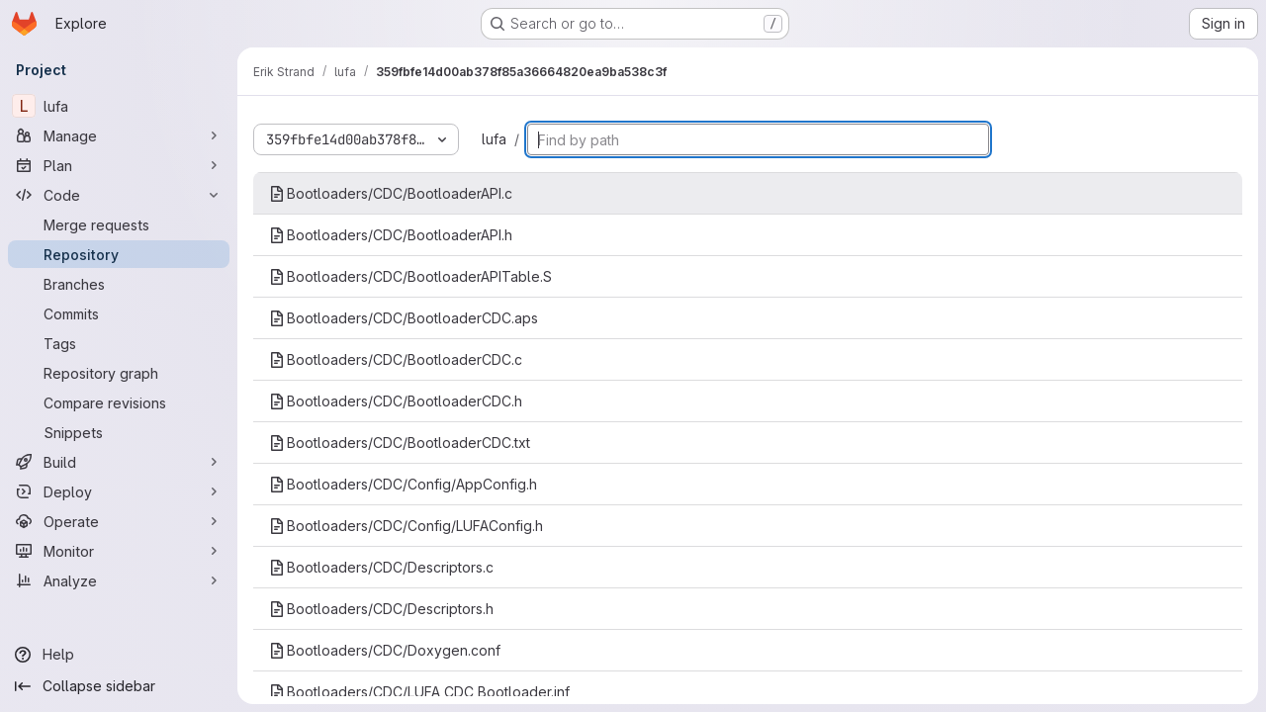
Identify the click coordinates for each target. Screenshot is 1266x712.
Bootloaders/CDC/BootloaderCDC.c (395, 359)
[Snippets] (118, 432)
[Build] (118, 462)
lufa (494, 139)
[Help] (118, 654)
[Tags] (118, 343)
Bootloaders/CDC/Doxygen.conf (384, 650)
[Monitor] (118, 551)
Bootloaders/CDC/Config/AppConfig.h (403, 484)
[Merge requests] (118, 224)
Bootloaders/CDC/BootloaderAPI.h (390, 234)
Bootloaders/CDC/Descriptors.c (381, 567)
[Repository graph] (118, 373)
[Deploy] (118, 491)
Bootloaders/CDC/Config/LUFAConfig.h (406, 525)
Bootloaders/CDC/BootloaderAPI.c (390, 193)
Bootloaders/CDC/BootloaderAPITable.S (410, 276)
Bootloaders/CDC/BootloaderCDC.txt (399, 442)
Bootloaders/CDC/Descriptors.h (381, 608)
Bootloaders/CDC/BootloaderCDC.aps (403, 318)
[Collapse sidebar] (118, 686)
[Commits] (118, 313)
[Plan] (118, 165)
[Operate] (118, 521)
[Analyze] (118, 580)
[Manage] (118, 135)
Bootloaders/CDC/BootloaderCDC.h (395, 401)
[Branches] (118, 284)
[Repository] (118, 254)
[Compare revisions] (118, 402)
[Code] (118, 195)
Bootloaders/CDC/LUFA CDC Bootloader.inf (419, 691)
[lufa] (118, 106)
